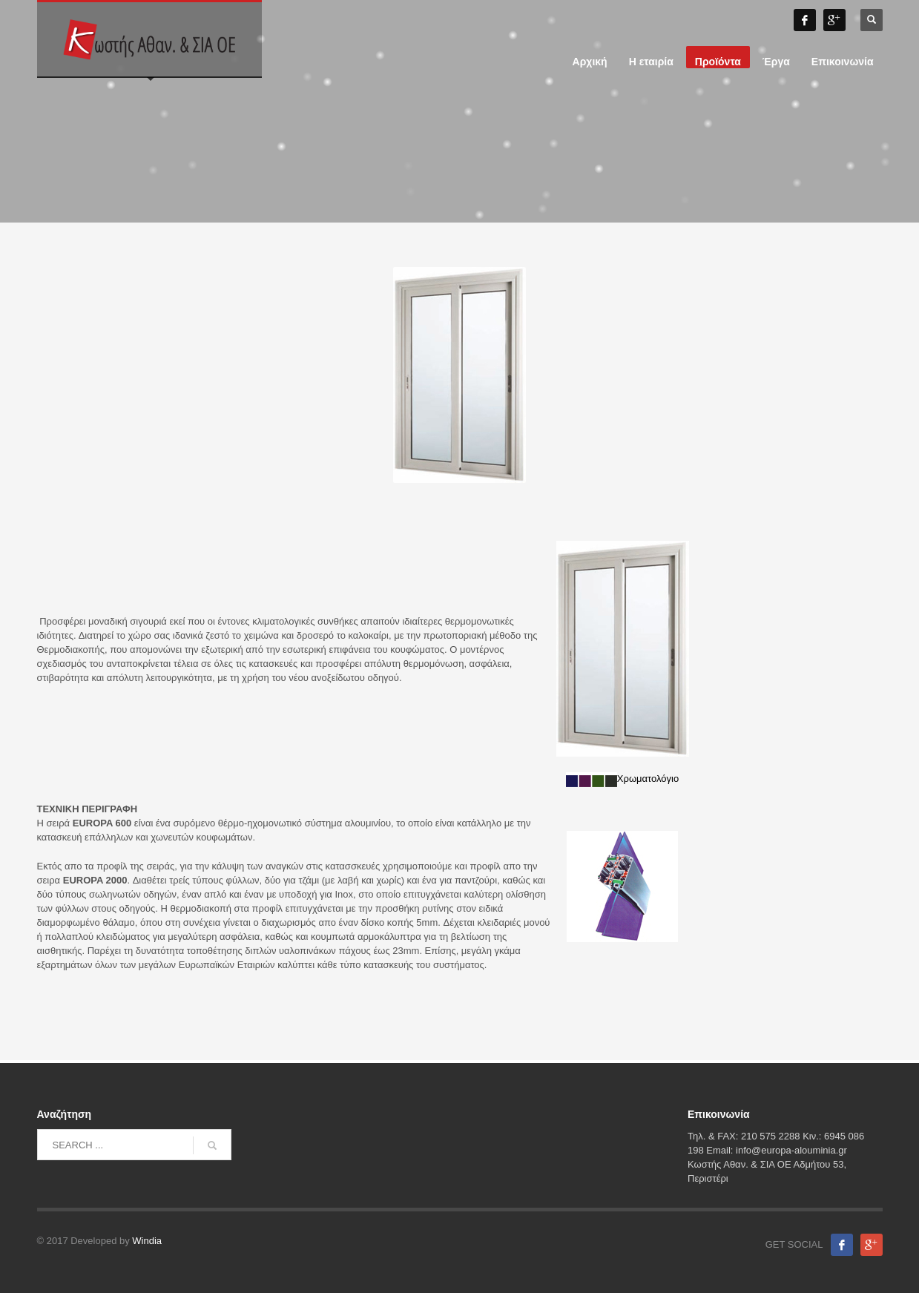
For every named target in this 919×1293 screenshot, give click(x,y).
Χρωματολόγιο (622, 778)
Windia (147, 1240)
